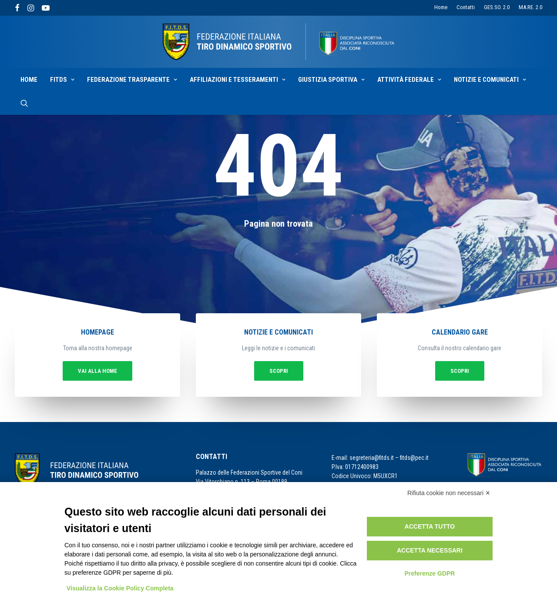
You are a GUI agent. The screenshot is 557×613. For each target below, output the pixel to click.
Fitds (62, 80)
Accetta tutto (430, 526)
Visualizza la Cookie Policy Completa (120, 588)
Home (440, 7)
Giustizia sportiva (331, 80)
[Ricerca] (24, 103)
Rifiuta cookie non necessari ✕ (448, 492)
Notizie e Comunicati (490, 80)
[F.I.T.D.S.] (278, 41)
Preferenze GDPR (429, 573)
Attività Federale (409, 80)
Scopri (278, 369)
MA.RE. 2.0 (530, 7)
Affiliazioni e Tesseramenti (237, 80)
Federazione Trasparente (132, 80)
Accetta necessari (430, 550)
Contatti (465, 7)
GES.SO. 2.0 (497, 7)
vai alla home (121, 369)
